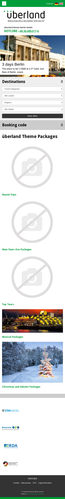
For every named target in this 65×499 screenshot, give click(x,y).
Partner (32, 479)
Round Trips (9, 194)
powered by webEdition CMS (56, 498)
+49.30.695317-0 (28, 31)
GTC (34, 483)
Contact (16, 483)
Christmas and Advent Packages (21, 386)
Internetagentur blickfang (35, 494)
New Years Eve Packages (16, 249)
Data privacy (26, 483)
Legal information (45, 483)
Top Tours (8, 304)
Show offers (32, 116)
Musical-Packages (12, 336)
